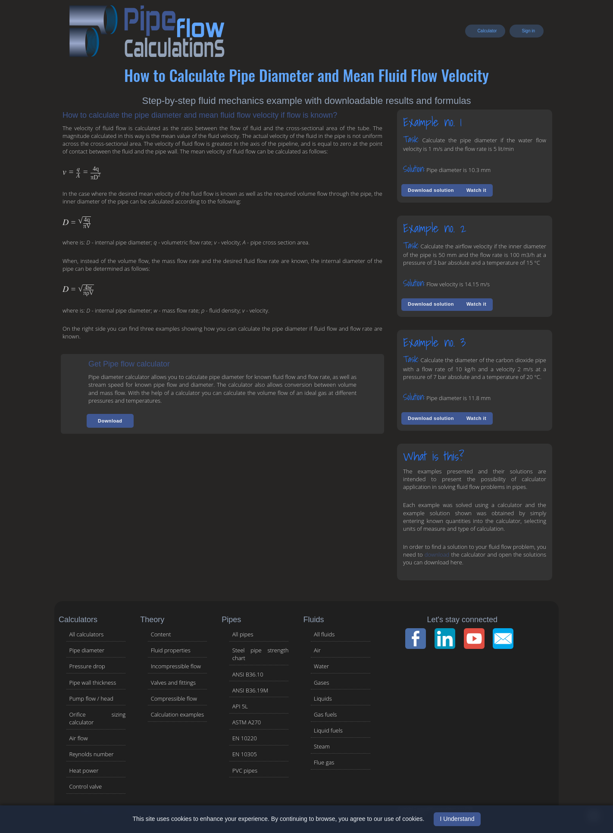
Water (321, 666)
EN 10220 (244, 738)
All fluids (324, 634)
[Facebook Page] (418, 638)
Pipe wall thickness (92, 682)
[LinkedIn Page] (447, 638)
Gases (321, 682)
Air (317, 650)
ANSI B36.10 (247, 674)
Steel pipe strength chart (260, 654)
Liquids (323, 698)
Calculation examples (177, 714)
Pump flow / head (91, 698)
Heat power (84, 770)
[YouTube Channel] (477, 638)
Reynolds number (91, 754)
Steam (322, 746)
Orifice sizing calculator (97, 718)
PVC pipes (244, 770)
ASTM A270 (246, 722)
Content (161, 634)
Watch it (476, 190)
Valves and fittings (173, 682)
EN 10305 (244, 754)
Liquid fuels (328, 730)
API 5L (240, 706)
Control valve (85, 786)
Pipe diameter (87, 650)
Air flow (78, 738)
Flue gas (324, 762)
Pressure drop (87, 666)
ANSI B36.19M (250, 690)
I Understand (457, 818)
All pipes (242, 634)
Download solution (431, 190)
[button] (110, 421)
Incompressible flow (176, 666)
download (437, 554)
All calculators (86, 634)
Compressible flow (174, 698)
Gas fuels (325, 714)
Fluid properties (171, 650)
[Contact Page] (506, 638)
